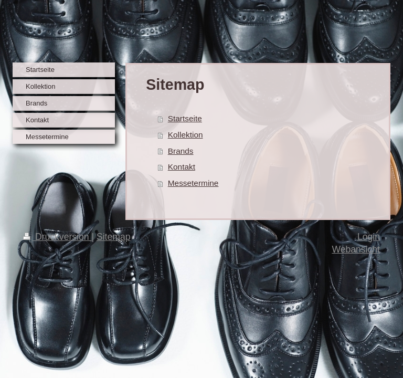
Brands (181, 150)
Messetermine (193, 182)
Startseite (185, 118)
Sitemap (114, 237)
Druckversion (57, 237)
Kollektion (185, 134)
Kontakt (181, 166)
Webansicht (356, 249)
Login (368, 237)
